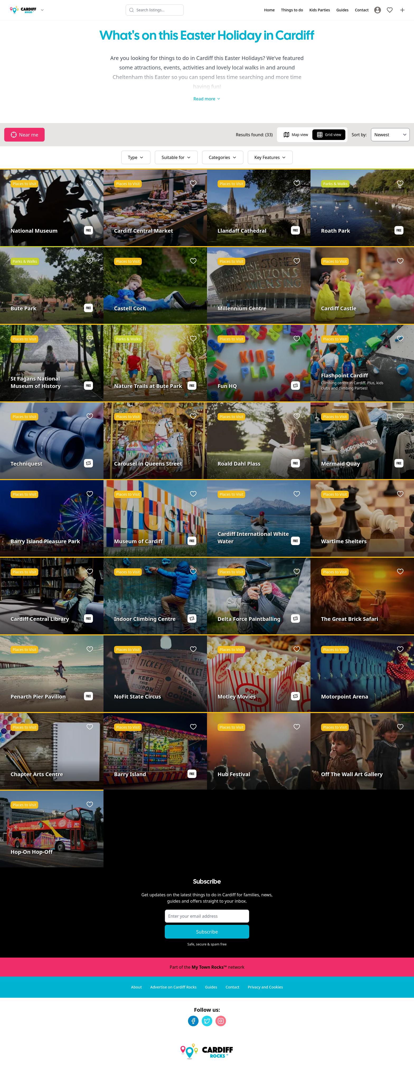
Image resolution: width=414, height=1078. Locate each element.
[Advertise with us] (402, 10)
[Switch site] (42, 10)
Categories (223, 147)
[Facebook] (193, 1010)
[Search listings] (155, 10)
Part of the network (207, 956)
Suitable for (176, 147)
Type (136, 147)
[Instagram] (220, 1010)
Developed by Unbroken (387, 1068)
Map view (295, 124)
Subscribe (207, 921)
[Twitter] (207, 1010)
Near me (24, 124)
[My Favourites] (389, 10)
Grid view (329, 124)
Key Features (270, 147)
